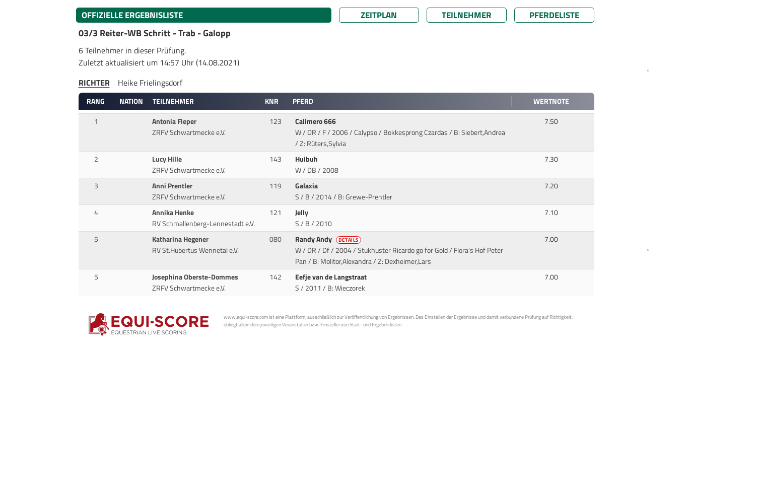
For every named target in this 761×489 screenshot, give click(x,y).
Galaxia (307, 185)
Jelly (302, 212)
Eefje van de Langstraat (331, 277)
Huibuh (307, 159)
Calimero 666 (316, 121)
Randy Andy (329, 239)
